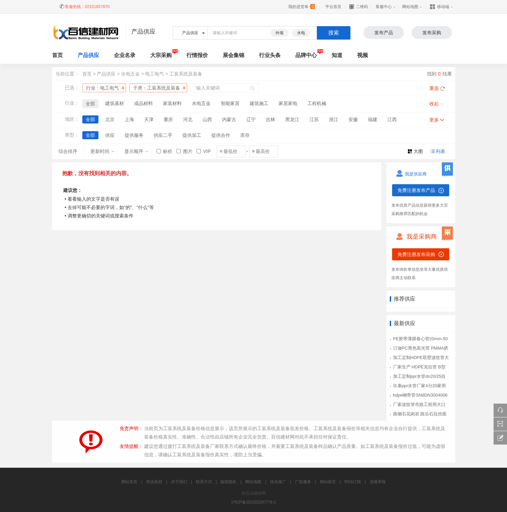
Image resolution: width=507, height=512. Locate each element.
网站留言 (328, 481)
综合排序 (67, 151)
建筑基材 (114, 103)
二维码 (358, 6)
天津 (149, 119)
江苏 (314, 119)
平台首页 (333, 6)
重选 (434, 88)
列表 (440, 151)
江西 (392, 119)
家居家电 (288, 103)
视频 (362, 55)
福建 (372, 119)
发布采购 (431, 32)
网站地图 (410, 6)
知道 (337, 55)
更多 (434, 119)
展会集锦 (233, 55)
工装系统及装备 (185, 73)
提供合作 (220, 135)
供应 (110, 135)
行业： (102, 88)
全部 (90, 103)
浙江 (333, 119)
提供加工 (191, 135)
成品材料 (143, 103)
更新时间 (102, 151)
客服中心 (384, 6)
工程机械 (316, 103)
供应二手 (163, 135)
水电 (301, 33)
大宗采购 (161, 55)
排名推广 (278, 481)
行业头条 (270, 55)
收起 (434, 103)
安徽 (353, 119)
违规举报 (378, 481)
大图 (418, 151)
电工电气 (154, 73)
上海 (129, 119)
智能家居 (230, 103)
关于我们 (179, 481)
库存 (245, 135)
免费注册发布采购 (416, 254)
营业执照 (154, 481)
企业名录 (124, 55)
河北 (188, 119)
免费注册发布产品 (416, 190)
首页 (87, 73)
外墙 (280, 33)
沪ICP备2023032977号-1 (253, 502)
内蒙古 (229, 119)
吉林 (270, 119)
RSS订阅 (352, 481)
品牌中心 (306, 55)
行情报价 (197, 55)
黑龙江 (292, 119)
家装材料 (172, 103)
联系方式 (204, 481)
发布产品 (383, 32)
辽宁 (251, 119)
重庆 (168, 119)
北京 (110, 119)
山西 (207, 119)
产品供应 (88, 55)
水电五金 (130, 73)
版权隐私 (228, 481)
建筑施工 (259, 103)
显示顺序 (136, 151)
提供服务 (134, 135)
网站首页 (129, 481)
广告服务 (303, 481)
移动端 (439, 6)
